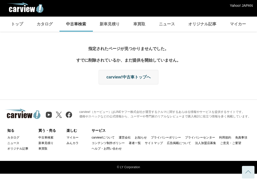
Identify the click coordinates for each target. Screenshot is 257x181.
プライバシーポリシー (166, 137)
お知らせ (141, 137)
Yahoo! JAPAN (241, 6)
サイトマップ (154, 143)
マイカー (238, 24)
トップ (17, 24)
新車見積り (110, 24)
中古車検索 (76, 24)
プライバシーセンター (200, 137)
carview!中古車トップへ (128, 77)
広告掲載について (179, 143)
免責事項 (241, 137)
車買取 (139, 24)
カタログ (45, 24)
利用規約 (225, 137)
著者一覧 (135, 143)
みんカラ (73, 143)
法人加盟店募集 (205, 143)
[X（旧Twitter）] (59, 115)
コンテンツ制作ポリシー (108, 143)
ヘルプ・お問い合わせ (107, 148)
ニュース (167, 24)
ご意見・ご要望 (230, 143)
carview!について (103, 137)
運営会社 (125, 137)
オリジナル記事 (202, 24)
